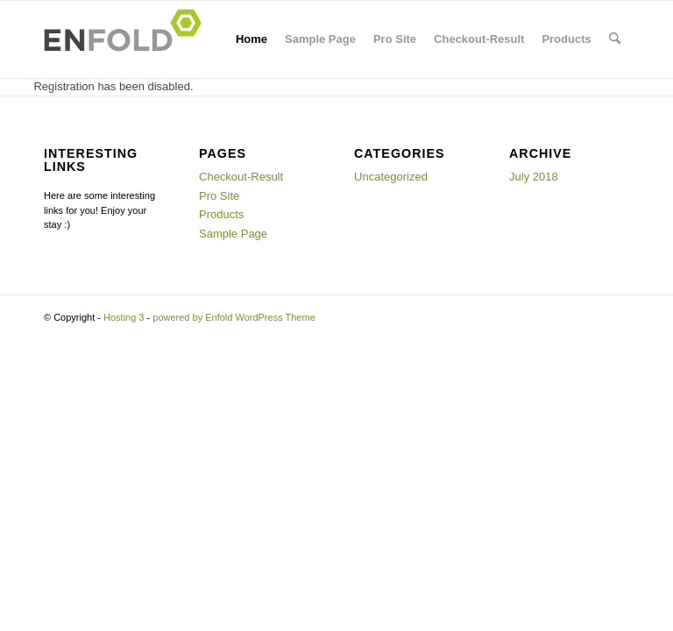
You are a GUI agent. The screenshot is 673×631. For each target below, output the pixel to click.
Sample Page (320, 39)
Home (251, 39)
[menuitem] (614, 39)
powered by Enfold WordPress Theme (233, 317)
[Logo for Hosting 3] (128, 39)
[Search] (614, 39)
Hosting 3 (123, 317)
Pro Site (394, 39)
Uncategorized (391, 176)
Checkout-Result (479, 39)
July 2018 (533, 176)
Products (566, 39)
